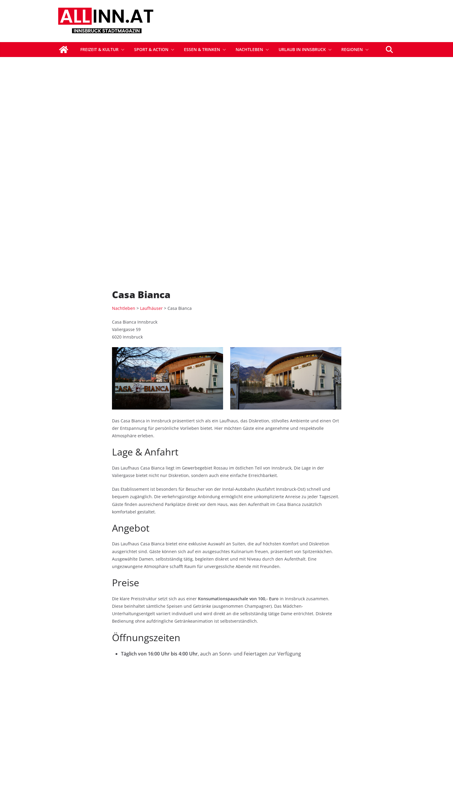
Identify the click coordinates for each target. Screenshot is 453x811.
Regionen (352, 49)
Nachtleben (249, 49)
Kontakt (271, 753)
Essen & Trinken (202, 49)
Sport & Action (151, 49)
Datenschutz (348, 739)
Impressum (347, 753)
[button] (122, 49)
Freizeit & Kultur (99, 49)
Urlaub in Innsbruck (302, 49)
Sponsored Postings (285, 739)
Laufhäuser (151, 184)
